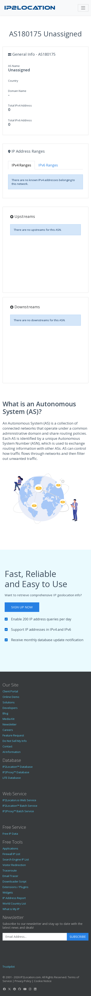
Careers (8, 730)
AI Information (12, 752)
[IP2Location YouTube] (25, 989)
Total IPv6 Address (20, 120)
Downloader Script (14, 881)
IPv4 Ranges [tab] (21, 165)
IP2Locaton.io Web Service (19, 800)
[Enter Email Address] (35, 937)
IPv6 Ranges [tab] (48, 165)
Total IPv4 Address (20, 105)
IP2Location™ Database (18, 767)
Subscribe (78, 937)
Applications (10, 848)
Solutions (9, 702)
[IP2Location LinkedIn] (35, 989)
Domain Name (17, 91)
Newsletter (10, 724)
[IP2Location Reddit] (14, 989)
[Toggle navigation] (83, 7)
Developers (10, 708)
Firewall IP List (11, 854)
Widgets (8, 892)
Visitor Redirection (14, 865)
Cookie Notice (43, 981)
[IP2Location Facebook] (4, 989)
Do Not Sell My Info (15, 741)
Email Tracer (10, 876)
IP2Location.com (30, 977)
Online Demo (11, 697)
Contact (7, 746)
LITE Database (12, 778)
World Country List (14, 903)
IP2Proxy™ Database (16, 772)
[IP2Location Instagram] (30, 989)
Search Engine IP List (16, 859)
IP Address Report (14, 898)
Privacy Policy (23, 981)
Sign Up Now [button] (22, 607)
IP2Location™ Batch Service (20, 806)
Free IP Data (10, 834)
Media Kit (8, 719)
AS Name (14, 66)
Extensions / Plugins (15, 887)
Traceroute (10, 870)
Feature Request (13, 735)
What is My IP (11, 909)
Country (13, 81)
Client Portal (10, 691)
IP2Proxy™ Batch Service (18, 811)
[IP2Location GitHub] (19, 989)
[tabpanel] (45, 181)
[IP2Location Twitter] (9, 989)
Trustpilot (9, 966)
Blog (5, 713)
